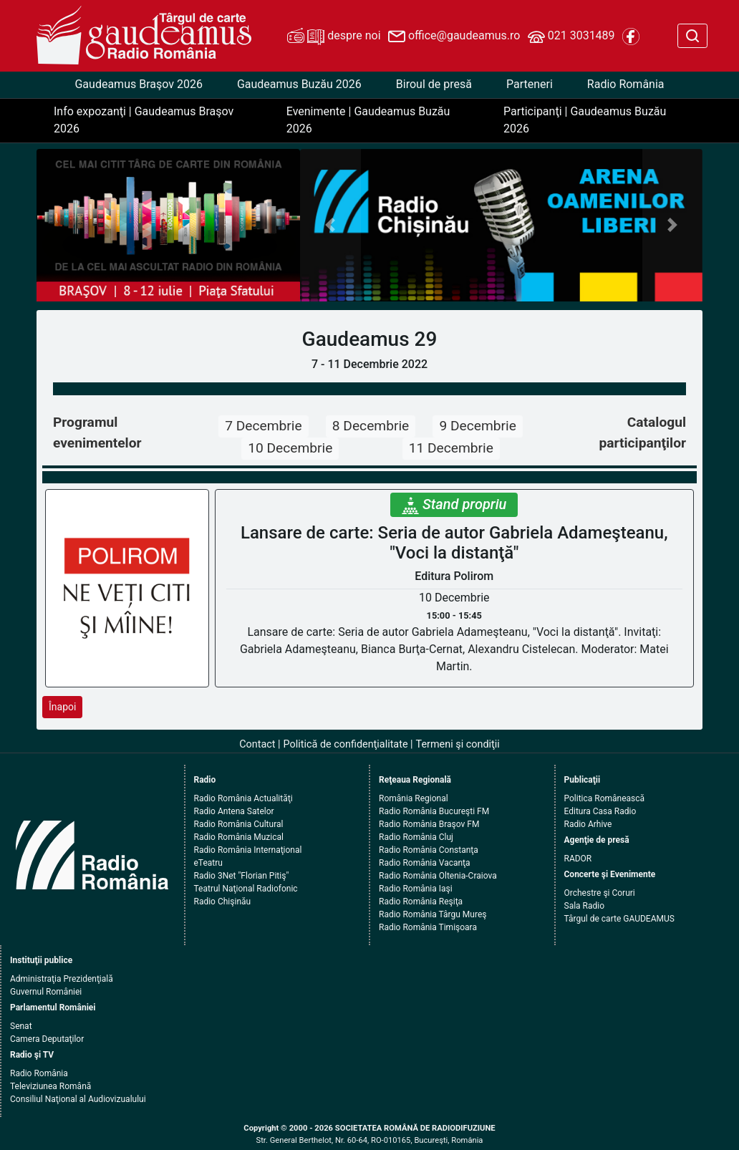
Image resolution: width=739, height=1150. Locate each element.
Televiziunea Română (50, 1086)
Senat (21, 1026)
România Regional (413, 798)
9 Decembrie (477, 425)
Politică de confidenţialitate (346, 744)
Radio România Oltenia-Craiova (438, 876)
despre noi (333, 36)
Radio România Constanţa (428, 850)
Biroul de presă (434, 84)
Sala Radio (584, 906)
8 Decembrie (370, 425)
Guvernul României (46, 992)
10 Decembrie (290, 448)
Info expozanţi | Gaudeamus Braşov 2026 (143, 120)
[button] (330, 225)
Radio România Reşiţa (421, 902)
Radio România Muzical (239, 837)
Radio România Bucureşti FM (434, 811)
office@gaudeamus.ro (454, 36)
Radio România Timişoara (428, 927)
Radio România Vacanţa (424, 863)
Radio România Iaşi (416, 889)
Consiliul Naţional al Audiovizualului (78, 1099)
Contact (257, 744)
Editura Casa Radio (600, 811)
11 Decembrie (451, 448)
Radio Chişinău (222, 902)
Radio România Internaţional (248, 850)
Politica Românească (604, 798)
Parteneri (529, 84)
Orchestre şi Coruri (599, 893)
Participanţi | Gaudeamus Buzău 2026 (584, 120)
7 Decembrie (263, 425)
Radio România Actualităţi (243, 798)
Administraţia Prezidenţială (61, 979)
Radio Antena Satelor (234, 811)
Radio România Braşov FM (429, 824)
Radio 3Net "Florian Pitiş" (241, 876)
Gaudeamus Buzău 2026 (299, 84)
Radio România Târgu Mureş (432, 914)
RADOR (578, 859)
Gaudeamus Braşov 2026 (138, 84)
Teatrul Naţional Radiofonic (246, 889)
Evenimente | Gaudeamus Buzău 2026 (368, 120)
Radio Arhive (588, 824)
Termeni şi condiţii (458, 744)
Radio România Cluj (416, 837)
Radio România (626, 84)
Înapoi (62, 706)
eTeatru (208, 863)
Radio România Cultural (239, 824)
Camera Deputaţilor (47, 1039)
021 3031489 (571, 36)
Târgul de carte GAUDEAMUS (619, 919)
